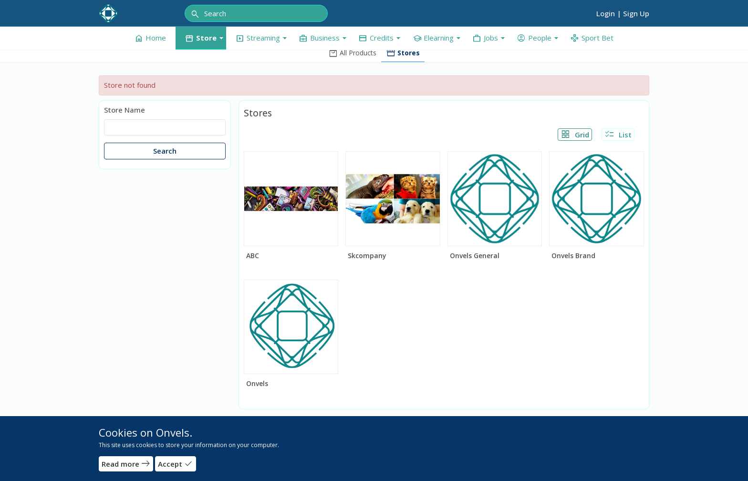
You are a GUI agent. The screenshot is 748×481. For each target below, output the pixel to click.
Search (165, 151)
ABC (252, 255)
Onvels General (474, 255)
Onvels (257, 383)
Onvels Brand (573, 255)
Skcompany (367, 255)
